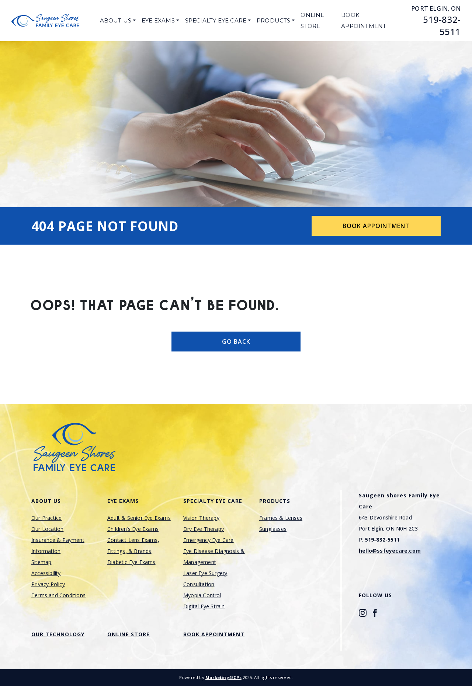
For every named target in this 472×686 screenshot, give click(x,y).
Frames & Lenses (280, 517)
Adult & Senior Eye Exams (139, 517)
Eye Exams (158, 20)
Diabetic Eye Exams (131, 562)
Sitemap (41, 562)
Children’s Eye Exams (133, 528)
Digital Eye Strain (204, 606)
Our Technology (57, 634)
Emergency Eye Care (208, 539)
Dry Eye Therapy (203, 528)
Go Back (236, 341)
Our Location (47, 528)
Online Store (312, 20)
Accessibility (46, 573)
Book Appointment (363, 20)
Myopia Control (202, 595)
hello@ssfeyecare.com (390, 550)
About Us (116, 20)
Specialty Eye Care (216, 20)
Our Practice (46, 517)
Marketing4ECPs (223, 677)
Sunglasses (273, 528)
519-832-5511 (442, 25)
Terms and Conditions (58, 595)
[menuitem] (118, 20)
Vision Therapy (201, 517)
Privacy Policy (48, 584)
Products (274, 20)
